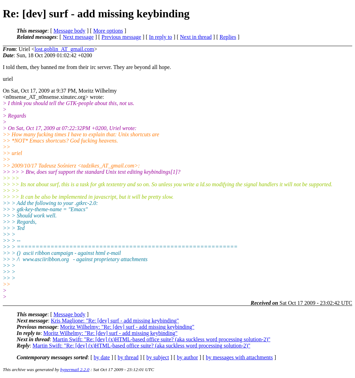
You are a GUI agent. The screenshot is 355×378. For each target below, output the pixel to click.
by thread (128, 357)
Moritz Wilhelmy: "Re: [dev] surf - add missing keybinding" (127, 327)
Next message (78, 37)
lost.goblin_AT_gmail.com (64, 49)
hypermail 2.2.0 (74, 369)
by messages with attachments (239, 357)
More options (108, 31)
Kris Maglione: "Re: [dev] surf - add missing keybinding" (115, 321)
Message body (69, 31)
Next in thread (196, 37)
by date (102, 357)
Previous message (121, 37)
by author (187, 357)
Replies (227, 37)
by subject (157, 357)
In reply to (160, 37)
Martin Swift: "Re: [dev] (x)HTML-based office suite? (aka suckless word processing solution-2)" (161, 339)
